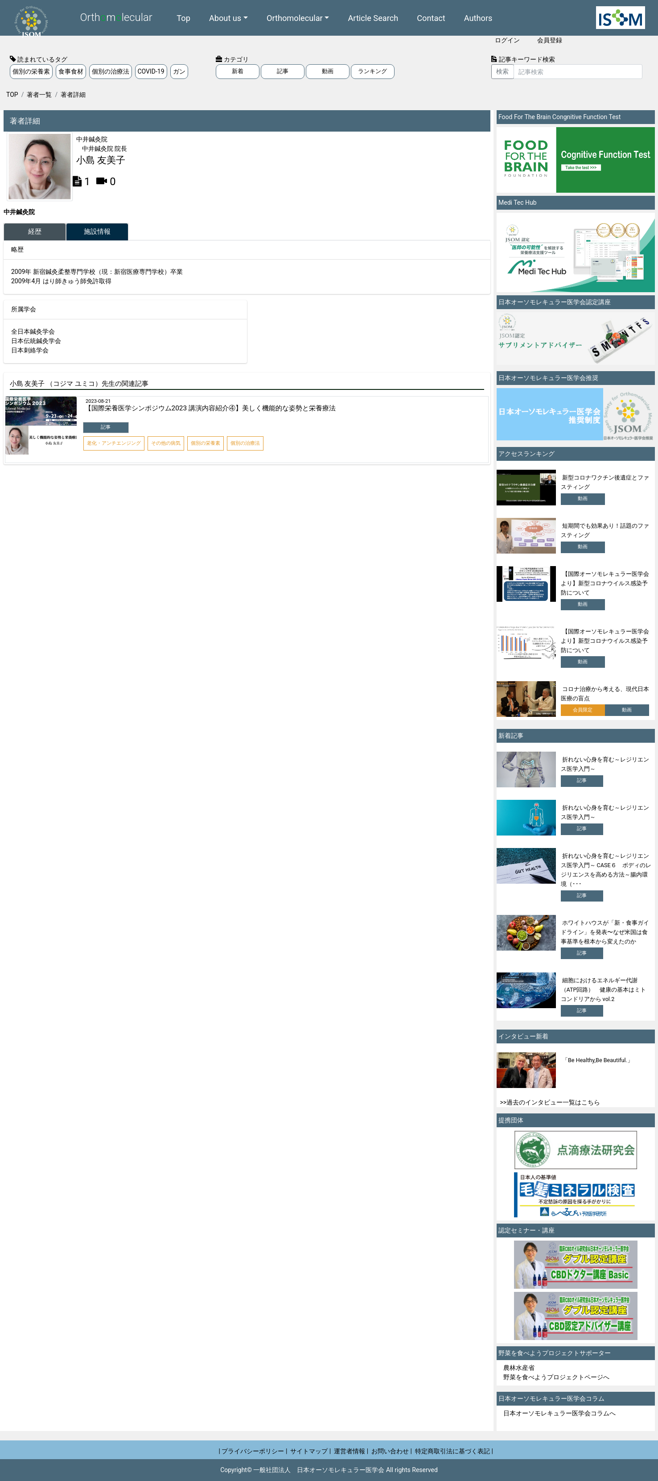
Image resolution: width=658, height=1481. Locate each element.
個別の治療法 (110, 71)
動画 (327, 71)
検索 (502, 71)
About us (225, 17)
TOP (12, 94)
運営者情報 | (351, 1451)
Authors (478, 17)
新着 (237, 71)
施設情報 (97, 232)
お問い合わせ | (391, 1451)
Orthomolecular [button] (295, 17)
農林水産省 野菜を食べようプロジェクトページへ (556, 1372)
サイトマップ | (310, 1451)
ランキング (372, 71)
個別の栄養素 (31, 71)
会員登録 (549, 40)
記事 (282, 71)
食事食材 (70, 71)
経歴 (34, 232)
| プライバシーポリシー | (253, 1451)
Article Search (373, 17)
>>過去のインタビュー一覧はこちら (550, 1102)
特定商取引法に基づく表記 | (454, 1451)
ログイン (507, 40)
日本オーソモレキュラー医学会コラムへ (559, 1413)
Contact (431, 17)
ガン (179, 71)
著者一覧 (39, 94)
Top (183, 17)
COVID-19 (151, 71)
